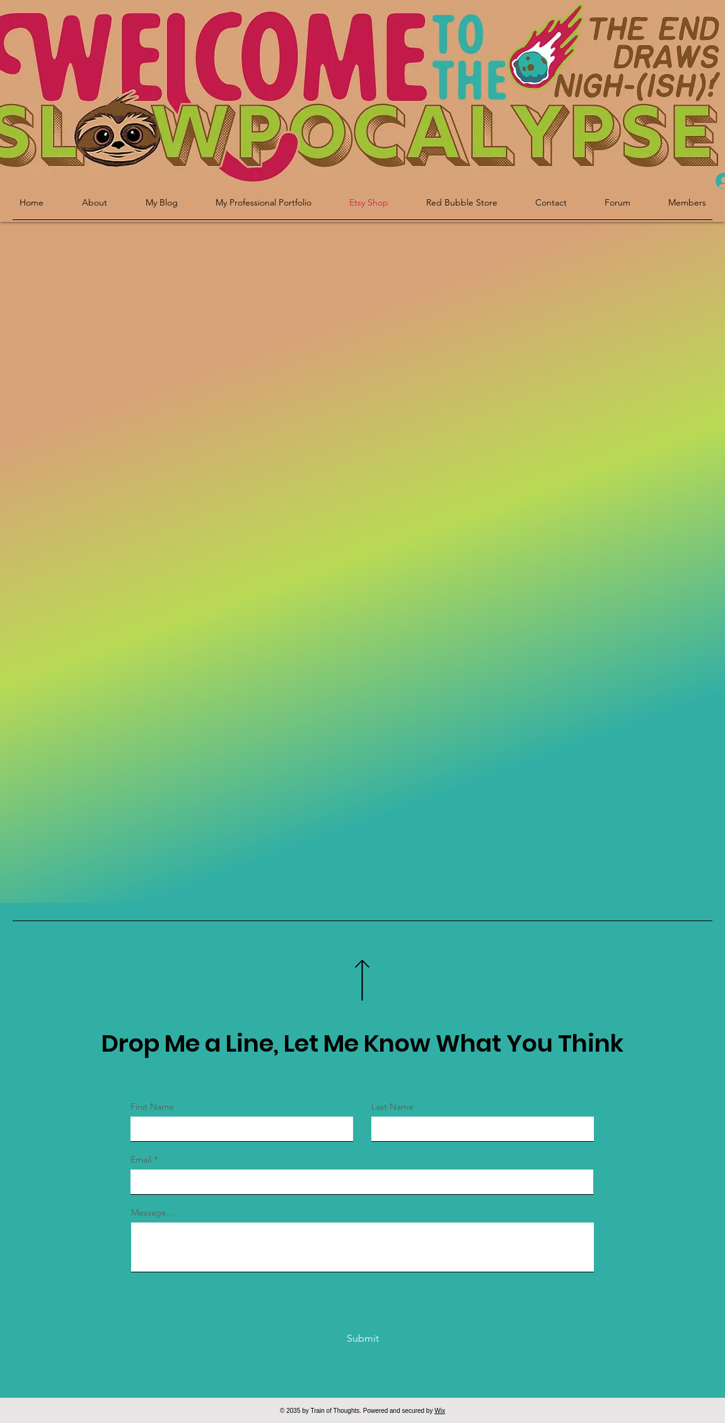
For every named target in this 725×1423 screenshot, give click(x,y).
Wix (439, 1410)
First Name (152, 1106)
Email (140, 1159)
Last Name (392, 1106)
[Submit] (362, 1339)
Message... (152, 1212)
